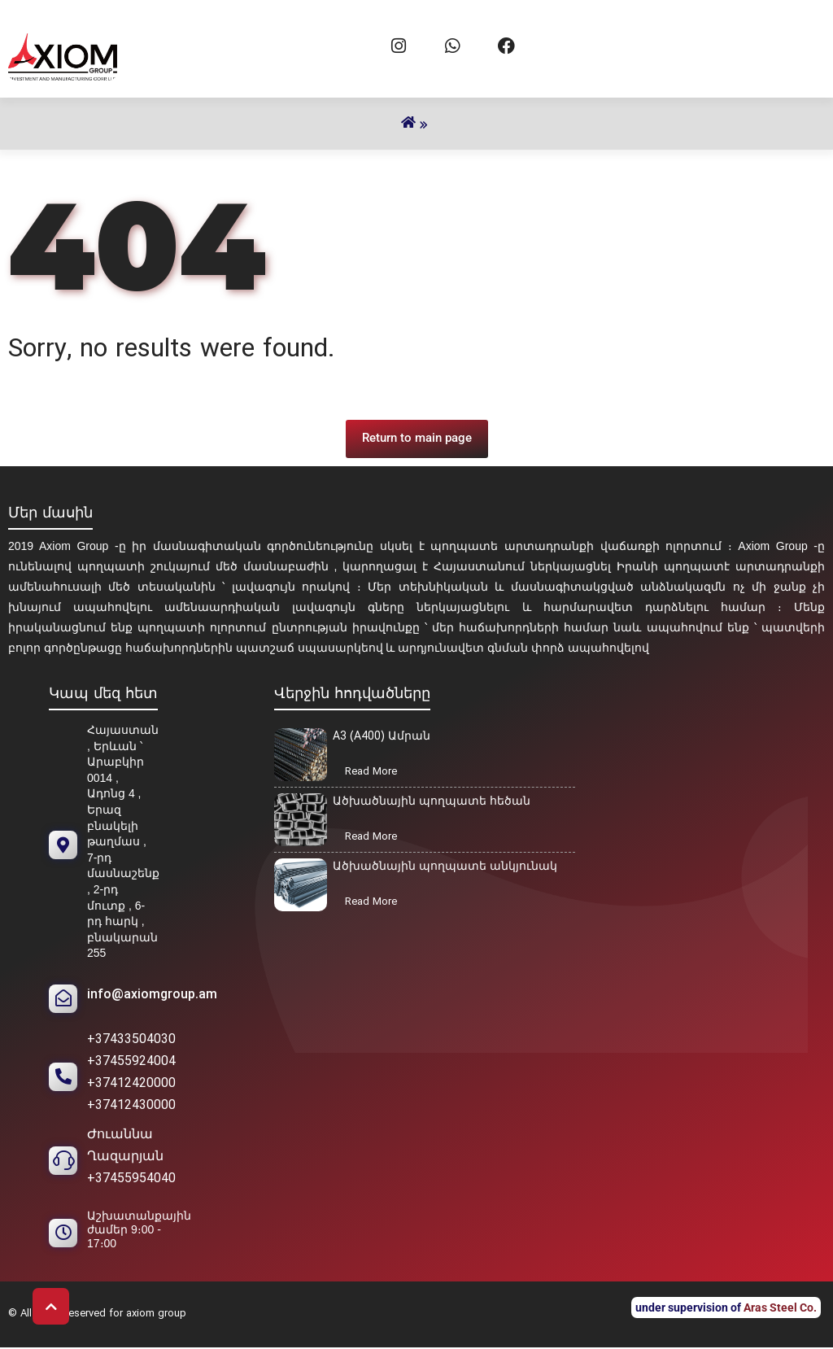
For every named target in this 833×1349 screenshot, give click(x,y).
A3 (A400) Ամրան (381, 736)
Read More (376, 773)
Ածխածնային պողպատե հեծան (431, 802)
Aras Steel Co (778, 1307)
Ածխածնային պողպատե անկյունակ (445, 867)
